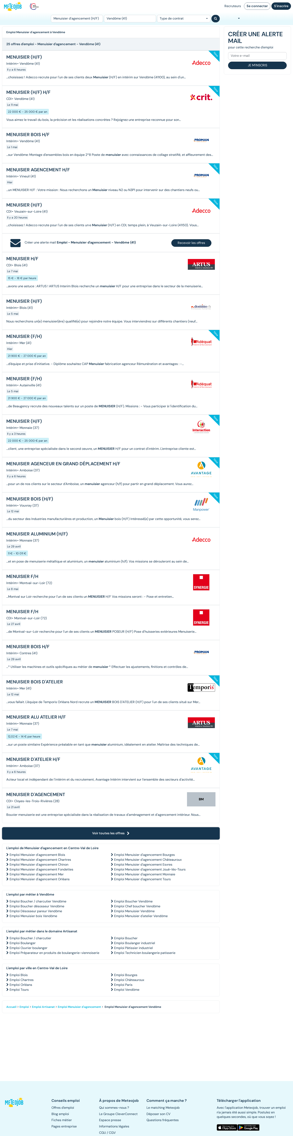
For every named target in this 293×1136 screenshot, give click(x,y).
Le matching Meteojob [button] (163, 1107)
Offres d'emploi (62, 1107)
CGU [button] (102, 1133)
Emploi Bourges (125, 975)
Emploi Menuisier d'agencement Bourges (144, 855)
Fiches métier (61, 1120)
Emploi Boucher (126, 938)
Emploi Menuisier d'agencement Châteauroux (148, 859)
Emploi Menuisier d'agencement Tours (142, 879)
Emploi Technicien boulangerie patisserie (144, 953)
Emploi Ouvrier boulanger (28, 948)
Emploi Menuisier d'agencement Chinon (39, 864)
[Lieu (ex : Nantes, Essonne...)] (130, 18)
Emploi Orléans (21, 985)
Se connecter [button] (257, 6)
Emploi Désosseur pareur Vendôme (36, 911)
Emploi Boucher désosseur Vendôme (37, 906)
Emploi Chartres (22, 980)
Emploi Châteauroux (129, 980)
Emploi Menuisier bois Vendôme (33, 916)
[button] (16, 1102)
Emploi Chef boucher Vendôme (137, 906)
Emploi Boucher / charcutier (30, 938)
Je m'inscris (257, 65)
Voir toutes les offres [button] (111, 833)
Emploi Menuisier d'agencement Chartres (40, 859)
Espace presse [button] (110, 1120)
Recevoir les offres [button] (191, 243)
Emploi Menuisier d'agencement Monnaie (144, 874)
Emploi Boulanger (23, 943)
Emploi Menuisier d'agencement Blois (37, 855)
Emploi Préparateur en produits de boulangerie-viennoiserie (54, 953)
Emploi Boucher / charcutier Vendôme (38, 901)
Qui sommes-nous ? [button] (114, 1107)
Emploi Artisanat (43, 1007)
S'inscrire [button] (281, 6)
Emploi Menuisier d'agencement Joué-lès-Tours (150, 869)
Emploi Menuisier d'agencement (79, 1007)
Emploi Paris (123, 985)
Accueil (11, 1007)
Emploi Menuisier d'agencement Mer (37, 874)
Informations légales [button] (114, 1126)
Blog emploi (60, 1114)
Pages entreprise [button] (64, 1126)
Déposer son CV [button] (158, 1114)
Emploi (24, 1007)
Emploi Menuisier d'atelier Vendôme (141, 916)
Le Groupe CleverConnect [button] (118, 1114)
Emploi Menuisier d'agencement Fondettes (41, 869)
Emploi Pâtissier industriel (133, 948)
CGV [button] (112, 1133)
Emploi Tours (19, 989)
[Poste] (77, 18)
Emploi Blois (19, 975)
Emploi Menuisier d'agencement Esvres (143, 864)
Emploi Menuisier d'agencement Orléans (40, 879)
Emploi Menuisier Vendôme (134, 911)
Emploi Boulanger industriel (134, 943)
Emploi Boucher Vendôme (133, 901)
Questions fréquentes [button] (162, 1120)
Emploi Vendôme (126, 989)
